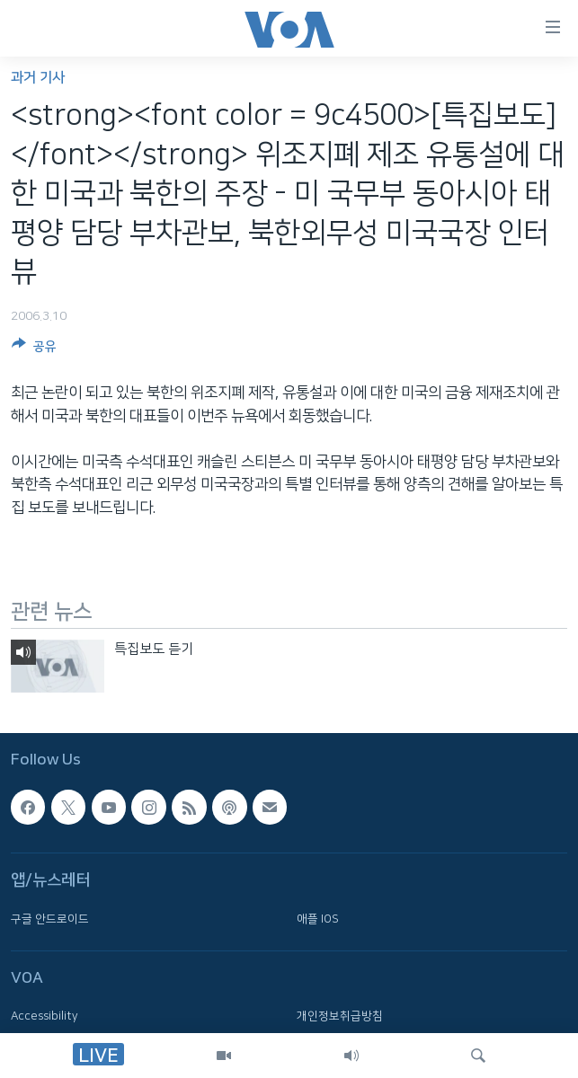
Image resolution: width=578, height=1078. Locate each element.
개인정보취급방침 (340, 1016)
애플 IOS (318, 918)
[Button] (34, 349)
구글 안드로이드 (50, 918)
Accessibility (44, 1016)
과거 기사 (38, 77)
